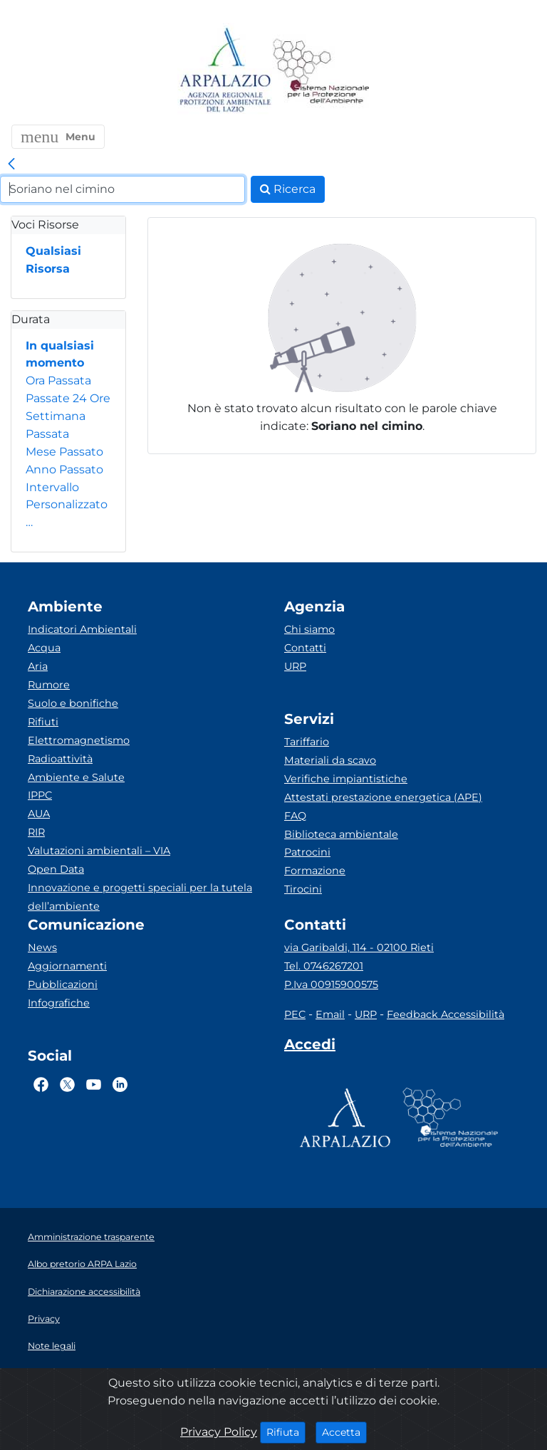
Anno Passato (64, 469)
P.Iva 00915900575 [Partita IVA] (331, 984)
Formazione (314, 870)
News (42, 947)
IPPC (40, 795)
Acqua (44, 647)
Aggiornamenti (67, 966)
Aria (38, 666)
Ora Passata (58, 380)
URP (295, 666)
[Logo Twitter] (67, 1085)
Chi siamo (309, 629)
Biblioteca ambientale (341, 834)
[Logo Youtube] (93, 1085)
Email (330, 1014)
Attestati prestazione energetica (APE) (383, 797)
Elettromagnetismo (79, 740)
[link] (11, 164)
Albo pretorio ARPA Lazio (82, 1264)
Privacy (44, 1318)
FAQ (295, 815)
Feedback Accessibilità (445, 1014)
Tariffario (306, 741)
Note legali (51, 1345)
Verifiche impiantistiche (345, 778)
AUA (39, 813)
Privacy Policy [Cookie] (218, 1432)
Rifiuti (43, 721)
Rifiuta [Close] (286, 1431)
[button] (58, 137)
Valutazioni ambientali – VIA (99, 850)
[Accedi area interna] (309, 1047)
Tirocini (303, 889)
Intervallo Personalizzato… (67, 505)
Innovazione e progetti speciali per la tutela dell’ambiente (140, 897)
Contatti (305, 647)
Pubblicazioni (63, 984)
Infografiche (59, 1003)
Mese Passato (64, 451)
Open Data (56, 869)
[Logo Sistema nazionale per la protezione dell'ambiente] (321, 71)
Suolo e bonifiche (73, 703)
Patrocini (307, 852)
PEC (295, 1014)
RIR (36, 832)
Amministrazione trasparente (91, 1236)
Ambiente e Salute (76, 777)
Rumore (49, 684)
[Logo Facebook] (41, 1085)
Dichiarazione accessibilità (84, 1291)
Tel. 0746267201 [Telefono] (323, 966)
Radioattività (60, 758)
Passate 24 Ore (68, 398)
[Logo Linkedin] (120, 1085)
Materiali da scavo (330, 760)
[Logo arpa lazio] (224, 71)
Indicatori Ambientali (82, 629)
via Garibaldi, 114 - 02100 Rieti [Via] (359, 947)
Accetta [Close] (344, 1431)
